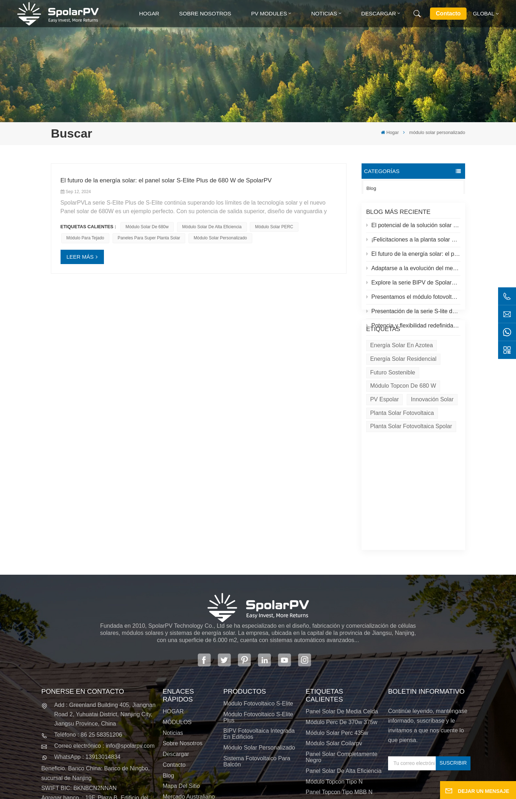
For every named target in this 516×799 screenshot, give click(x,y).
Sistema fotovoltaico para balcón (256, 682)
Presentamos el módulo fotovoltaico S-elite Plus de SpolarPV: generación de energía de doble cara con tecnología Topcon (413, 301)
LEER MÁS (80, 257)
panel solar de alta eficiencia (344, 692)
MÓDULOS (177, 643)
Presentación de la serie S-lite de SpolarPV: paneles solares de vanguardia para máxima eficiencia (413, 315)
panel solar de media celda (342, 633)
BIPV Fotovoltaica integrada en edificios (259, 655)
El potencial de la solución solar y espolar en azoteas (413, 229)
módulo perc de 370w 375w (341, 643)
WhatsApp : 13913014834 (87, 678)
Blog (371, 188)
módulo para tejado (85, 237)
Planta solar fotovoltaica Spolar (411, 460)
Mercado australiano (189, 718)
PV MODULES (269, 13)
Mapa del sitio (181, 707)
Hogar (149, 13)
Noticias (324, 13)
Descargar (378, 13)
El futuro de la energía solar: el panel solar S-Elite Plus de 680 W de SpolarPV (413, 258)
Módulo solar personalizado (259, 669)
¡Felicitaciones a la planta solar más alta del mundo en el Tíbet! (413, 243)
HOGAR (173, 633)
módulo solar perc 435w (337, 654)
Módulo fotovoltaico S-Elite (258, 625)
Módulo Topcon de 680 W (403, 419)
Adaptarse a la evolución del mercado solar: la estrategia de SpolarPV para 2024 (413, 272)
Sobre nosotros (205, 13)
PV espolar (384, 433)
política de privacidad (308, 791)
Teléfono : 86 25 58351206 (88, 656)
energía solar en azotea (401, 378)
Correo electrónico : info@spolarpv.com (104, 667)
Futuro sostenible (392, 406)
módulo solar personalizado (220, 237)
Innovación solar (432, 433)
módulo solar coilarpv (334, 665)
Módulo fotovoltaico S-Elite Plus (258, 638)
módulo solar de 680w (146, 226)
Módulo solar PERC (274, 226)
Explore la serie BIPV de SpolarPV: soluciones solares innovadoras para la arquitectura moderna (413, 286)
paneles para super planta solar (149, 237)
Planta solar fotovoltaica (402, 446)
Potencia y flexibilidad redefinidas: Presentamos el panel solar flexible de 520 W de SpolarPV (413, 329)
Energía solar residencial (403, 392)
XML (264, 791)
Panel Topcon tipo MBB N (339, 714)
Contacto (448, 13)
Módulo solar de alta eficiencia (212, 226)
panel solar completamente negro (341, 678)
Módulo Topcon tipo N (334, 703)
